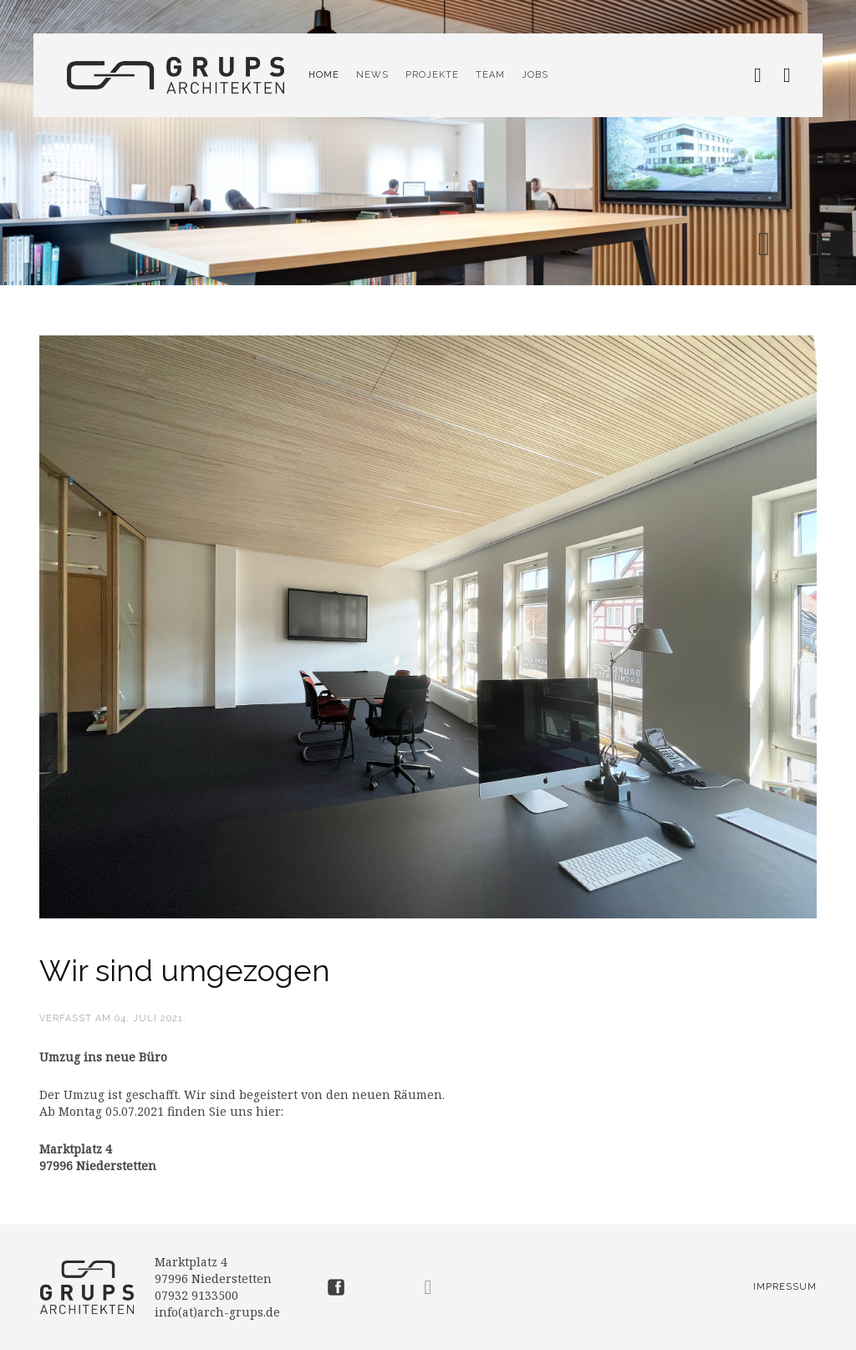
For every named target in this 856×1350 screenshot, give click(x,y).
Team (490, 74)
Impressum (785, 1286)
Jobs (535, 74)
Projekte (432, 74)
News (372, 74)
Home (323, 74)
